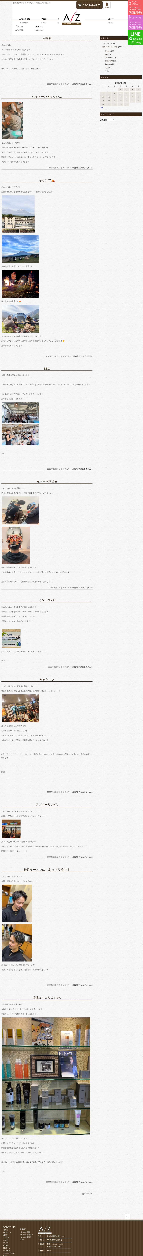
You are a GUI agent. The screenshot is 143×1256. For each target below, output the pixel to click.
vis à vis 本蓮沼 (26, 1237)
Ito (106, 71)
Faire (22, 1240)
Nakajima (108, 64)
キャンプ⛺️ (47, 180)
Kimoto (107, 51)
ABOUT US (7, 1232)
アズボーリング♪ (46, 804)
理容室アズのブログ (81, 84)
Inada (107, 67)
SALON (5, 1243)
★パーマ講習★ (46, 481)
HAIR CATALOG (9, 1253)
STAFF (5, 1240)
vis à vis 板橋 (25, 1232)
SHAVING (6, 1238)
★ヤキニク (47, 679)
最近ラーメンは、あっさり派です (47, 869)
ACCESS (6, 1245)
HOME (5, 1230)
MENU (5, 1235)
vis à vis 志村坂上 (27, 1235)
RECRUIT (6, 1251)
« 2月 (102, 107)
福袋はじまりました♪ (47, 997)
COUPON (6, 1248)
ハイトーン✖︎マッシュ (47, 96)
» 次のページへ (87, 1194)
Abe (90, 84)
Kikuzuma (108, 58)
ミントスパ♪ (47, 600)
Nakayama (109, 61)
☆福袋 (46, 38)
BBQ (47, 368)
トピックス (106, 43)
